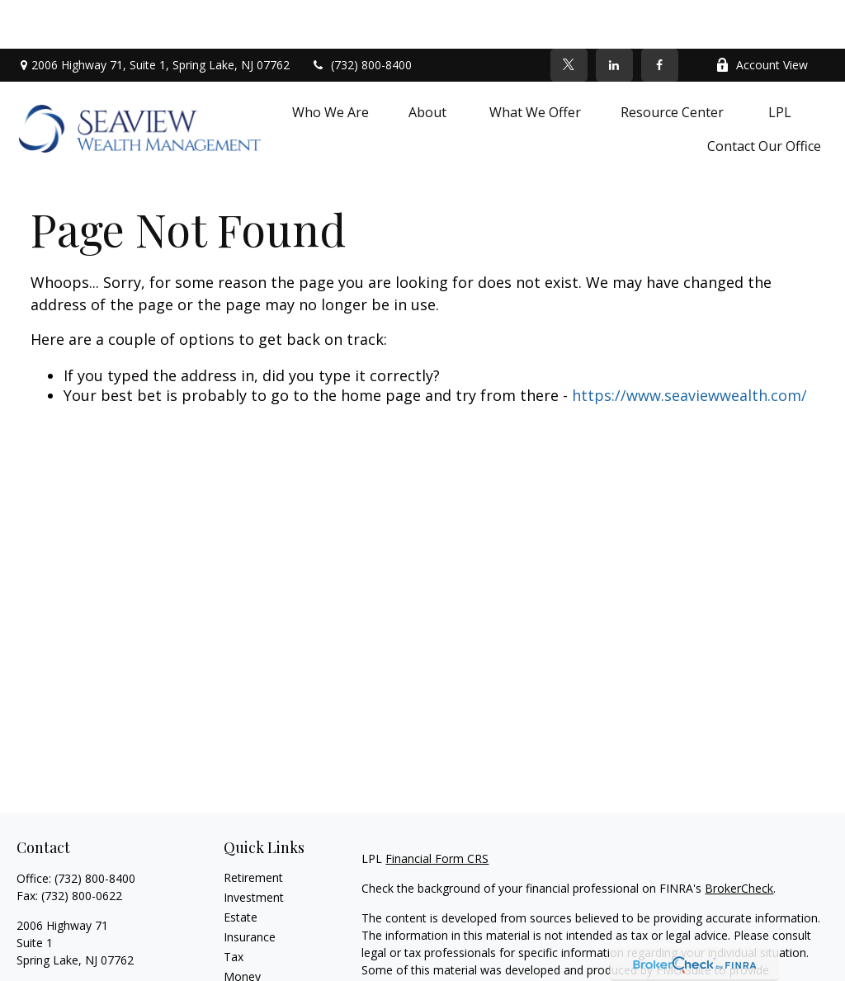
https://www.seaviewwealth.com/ (689, 346)
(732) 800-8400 (361, 17)
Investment (254, 848)
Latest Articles (262, 967)
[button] (330, 62)
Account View (761, 17)
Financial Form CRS (437, 810)
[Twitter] (569, 16)
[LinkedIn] (614, 16)
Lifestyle (246, 947)
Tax (233, 908)
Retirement (253, 829)
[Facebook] (659, 16)
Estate (240, 868)
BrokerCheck (739, 839)
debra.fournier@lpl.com (78, 940)
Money (242, 928)
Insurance (250, 888)
